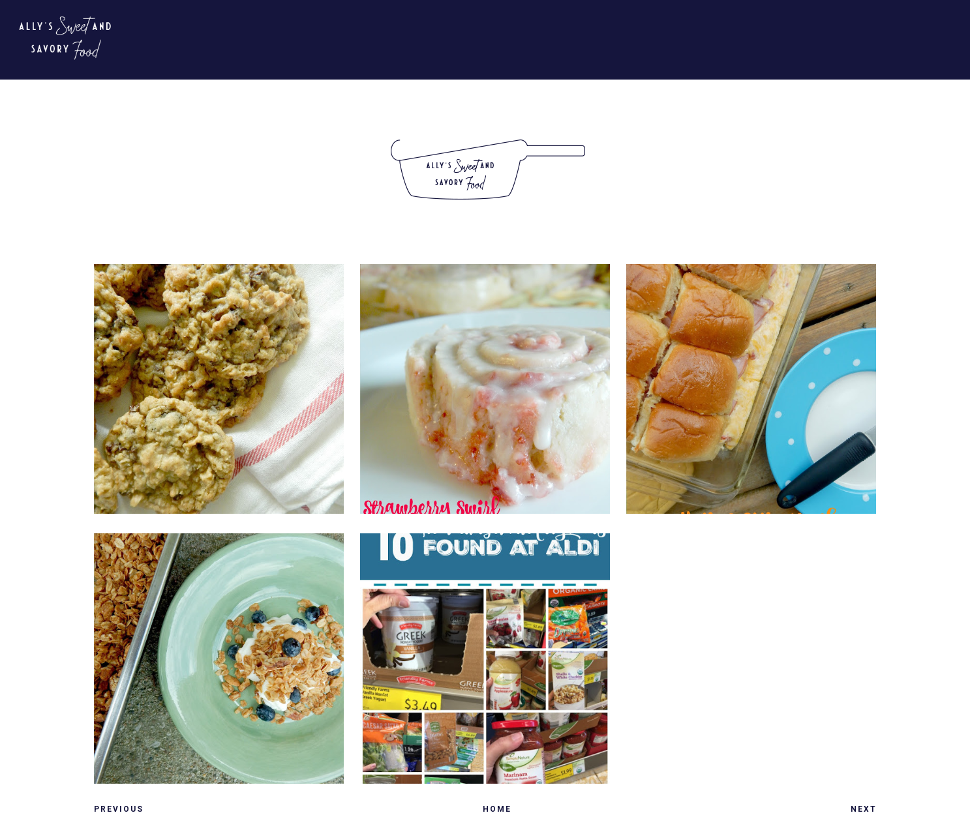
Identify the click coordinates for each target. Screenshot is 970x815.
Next (864, 809)
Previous (119, 809)
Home (497, 809)
